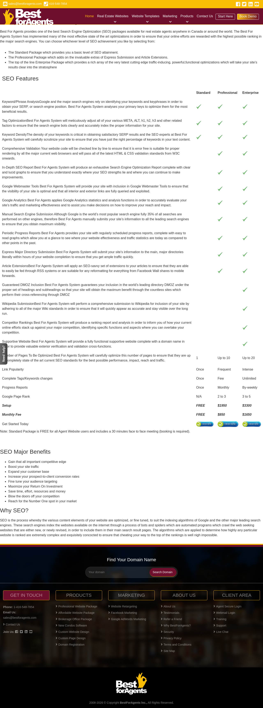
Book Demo (248, 16)
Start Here (225, 16)
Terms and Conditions (176, 644)
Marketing (170, 16)
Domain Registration (70, 644)
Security (167, 631)
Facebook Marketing (122, 612)
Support (219, 625)
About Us (168, 606)
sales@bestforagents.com (22, 3)
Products (186, 16)
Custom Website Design (72, 631)
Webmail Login (224, 612)
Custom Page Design (70, 638)
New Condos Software (71, 625)
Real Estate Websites (113, 16)
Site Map (168, 651)
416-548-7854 (55, 3)
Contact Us (205, 16)
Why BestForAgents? (176, 625)
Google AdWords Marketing (127, 619)
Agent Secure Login (227, 606)
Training (219, 619)
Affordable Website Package (75, 612)
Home (89, 16)
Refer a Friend (171, 619)
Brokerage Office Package (74, 619)
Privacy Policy (171, 638)
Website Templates (145, 16)
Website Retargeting (122, 606)
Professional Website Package (76, 606)
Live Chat (220, 631)
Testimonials (170, 612)
